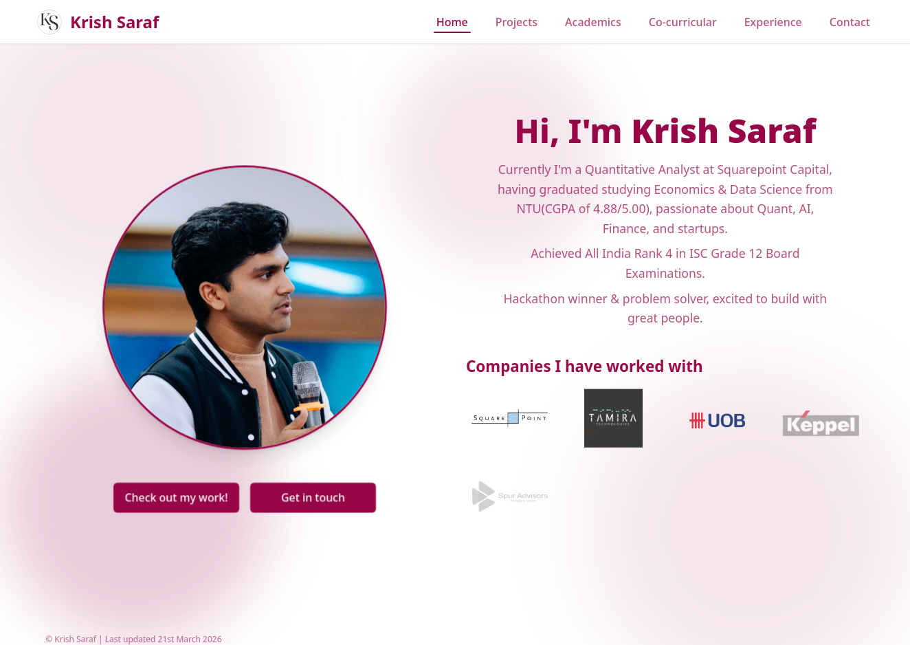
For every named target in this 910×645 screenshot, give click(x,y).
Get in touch (311, 494)
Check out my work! (178, 494)
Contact (850, 22)
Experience (773, 22)
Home (452, 22)
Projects (516, 22)
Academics (593, 22)
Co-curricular (683, 22)
